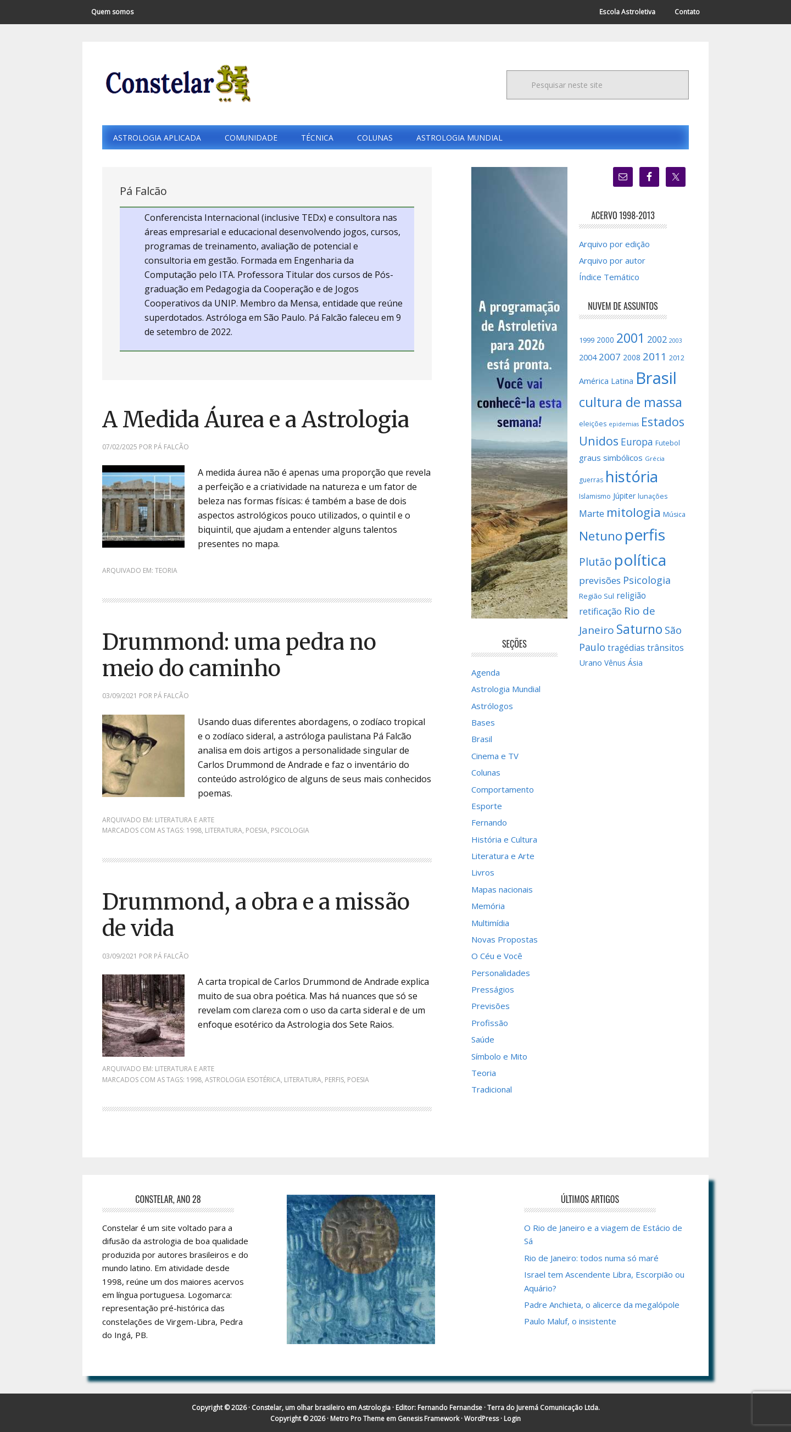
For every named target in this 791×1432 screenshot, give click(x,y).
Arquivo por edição (614, 243)
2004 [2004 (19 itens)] (588, 358)
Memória (488, 906)
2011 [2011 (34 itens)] (655, 357)
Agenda (485, 672)
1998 (194, 830)
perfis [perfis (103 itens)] (645, 535)
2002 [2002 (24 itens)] (657, 339)
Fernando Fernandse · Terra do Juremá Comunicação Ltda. (508, 1407)
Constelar (176, 83)
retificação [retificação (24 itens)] (600, 611)
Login (512, 1418)
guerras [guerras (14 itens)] (591, 480)
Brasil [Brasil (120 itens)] (656, 378)
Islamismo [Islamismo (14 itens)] (595, 496)
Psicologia (290, 830)
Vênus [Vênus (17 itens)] (615, 663)
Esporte (486, 805)
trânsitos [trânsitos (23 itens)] (665, 648)
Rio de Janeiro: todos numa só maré (591, 1257)
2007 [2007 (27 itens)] (610, 357)
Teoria (166, 571)
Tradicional (491, 1089)
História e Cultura (504, 839)
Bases (483, 722)
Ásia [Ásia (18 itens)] (635, 663)
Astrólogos (492, 705)
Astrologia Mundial (506, 689)
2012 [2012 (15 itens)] (676, 358)
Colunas (485, 772)
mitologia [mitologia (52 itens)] (633, 512)
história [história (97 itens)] (631, 476)
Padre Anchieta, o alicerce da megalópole (601, 1304)
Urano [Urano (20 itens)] (590, 662)
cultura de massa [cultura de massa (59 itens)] (630, 402)
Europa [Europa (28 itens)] (637, 441)
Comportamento (502, 789)
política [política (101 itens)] (640, 559)
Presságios (492, 989)
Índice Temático (609, 277)
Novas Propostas (504, 939)
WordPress (481, 1418)
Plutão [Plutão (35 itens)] (595, 561)
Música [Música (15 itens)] (674, 514)
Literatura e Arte (184, 819)
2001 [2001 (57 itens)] (630, 338)
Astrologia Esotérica (243, 1079)
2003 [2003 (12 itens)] (675, 340)
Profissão (489, 1022)
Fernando (489, 822)
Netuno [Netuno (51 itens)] (600, 536)
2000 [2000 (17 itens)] (605, 340)
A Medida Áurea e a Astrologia (260, 419)
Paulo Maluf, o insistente (570, 1320)
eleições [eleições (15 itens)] (592, 423)
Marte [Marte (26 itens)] (591, 513)
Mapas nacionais (502, 889)
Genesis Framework (428, 1418)
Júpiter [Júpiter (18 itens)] (624, 496)
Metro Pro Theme (357, 1418)
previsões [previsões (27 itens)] (600, 581)
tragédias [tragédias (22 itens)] (626, 648)
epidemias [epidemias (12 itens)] (624, 424)
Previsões (490, 1006)
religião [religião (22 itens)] (631, 595)
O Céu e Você (496, 956)
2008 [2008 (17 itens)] (631, 358)
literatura (223, 830)
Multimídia (490, 922)
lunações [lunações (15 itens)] (652, 496)
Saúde (482, 1039)
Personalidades (500, 972)
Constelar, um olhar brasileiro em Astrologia (321, 1407)
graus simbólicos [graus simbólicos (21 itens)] (611, 457)
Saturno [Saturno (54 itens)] (639, 629)
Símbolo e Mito (499, 1056)
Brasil (481, 739)
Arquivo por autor (612, 260)
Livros (482, 872)
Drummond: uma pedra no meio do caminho (242, 655)
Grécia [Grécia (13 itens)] (655, 458)
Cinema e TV (495, 755)
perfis (334, 1079)
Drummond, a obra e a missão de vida (259, 915)
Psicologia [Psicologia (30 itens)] (647, 580)
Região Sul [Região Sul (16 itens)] (596, 596)
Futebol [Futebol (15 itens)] (667, 443)
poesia (257, 830)
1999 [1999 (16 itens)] (586, 340)
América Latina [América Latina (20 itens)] (606, 381)
